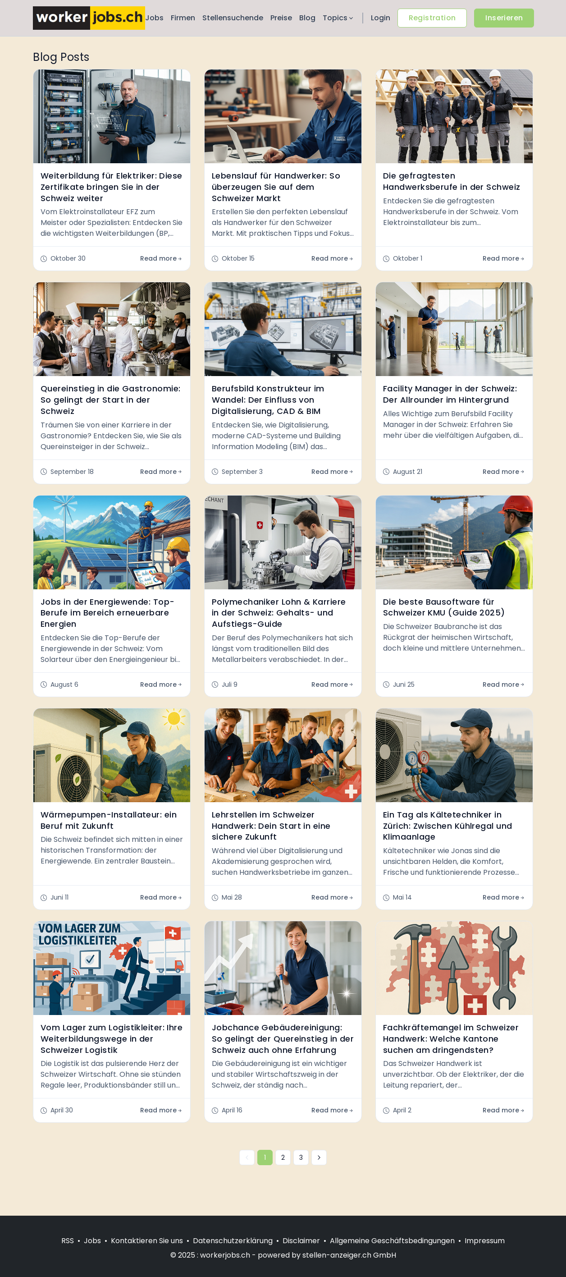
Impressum (485, 1241)
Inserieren (504, 18)
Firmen (183, 18)
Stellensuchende (232, 18)
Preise (281, 18)
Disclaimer (301, 1241)
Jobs (154, 18)
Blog (307, 18)
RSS (67, 1241)
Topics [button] (339, 18)
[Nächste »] (319, 1157)
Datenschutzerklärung (233, 1241)
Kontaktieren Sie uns (147, 1241)
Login (380, 18)
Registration (432, 18)
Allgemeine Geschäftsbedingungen (392, 1241)
